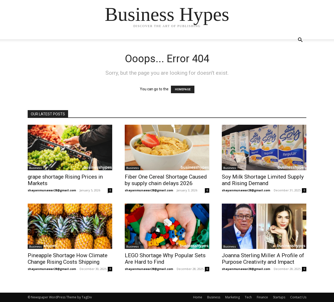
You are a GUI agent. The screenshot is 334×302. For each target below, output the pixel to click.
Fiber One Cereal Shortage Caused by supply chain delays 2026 (166, 180)
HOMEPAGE (182, 89)
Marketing (232, 297)
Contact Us (298, 297)
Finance (262, 297)
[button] (300, 40)
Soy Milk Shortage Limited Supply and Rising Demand (263, 180)
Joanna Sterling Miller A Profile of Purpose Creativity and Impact (263, 258)
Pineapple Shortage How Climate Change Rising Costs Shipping (68, 258)
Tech (248, 297)
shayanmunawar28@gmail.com (52, 190)
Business (35, 168)
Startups (279, 297)
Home (197, 297)
